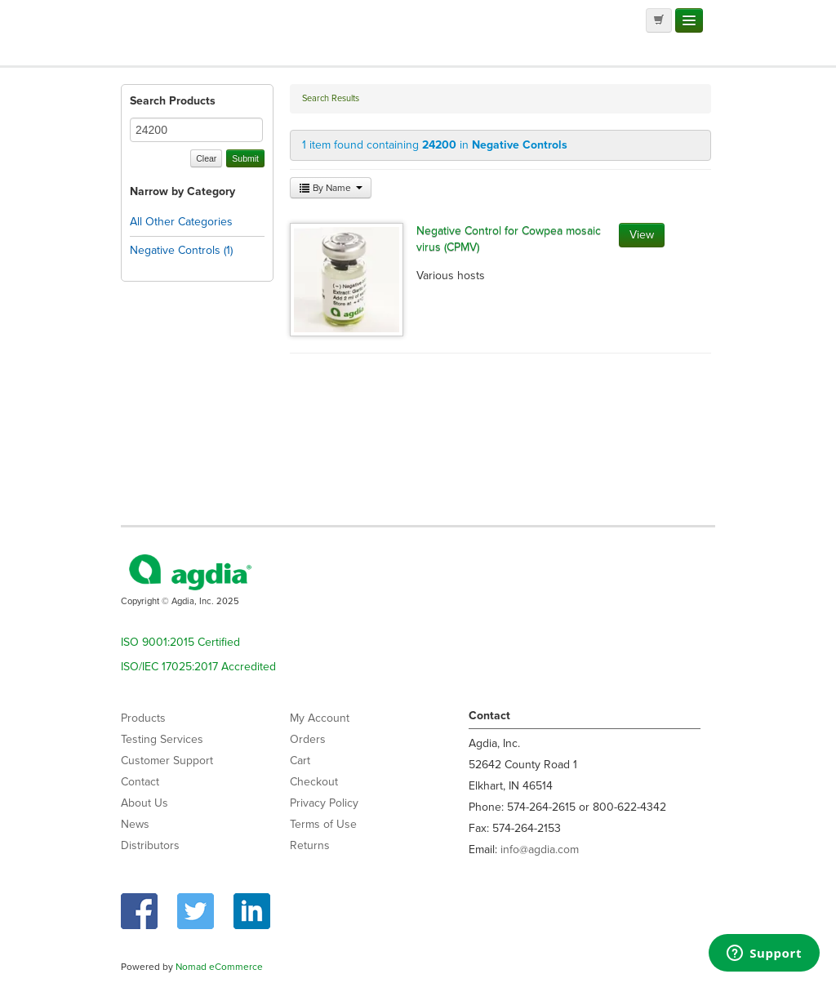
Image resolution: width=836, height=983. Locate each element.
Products (143, 718)
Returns (310, 845)
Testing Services (162, 739)
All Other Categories (181, 222)
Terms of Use (323, 824)
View (641, 235)
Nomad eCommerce (219, 966)
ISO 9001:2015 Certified (180, 642)
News (135, 824)
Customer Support (167, 760)
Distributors (150, 845)
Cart (300, 760)
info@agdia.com (539, 849)
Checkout (314, 782)
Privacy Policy (324, 803)
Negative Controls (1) (181, 250)
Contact (140, 782)
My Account (319, 718)
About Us (144, 803)
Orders (308, 739)
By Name (330, 187)
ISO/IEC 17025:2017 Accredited (198, 667)
